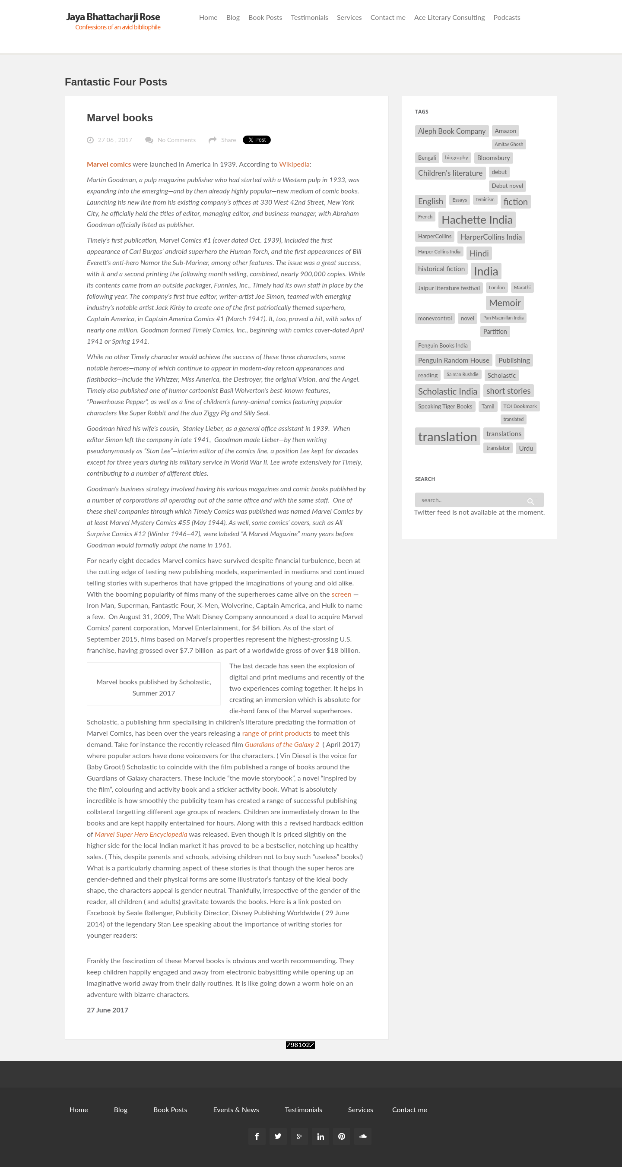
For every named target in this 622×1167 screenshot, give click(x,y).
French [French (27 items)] (425, 216)
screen (341, 594)
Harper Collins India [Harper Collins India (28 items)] (439, 251)
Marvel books (120, 117)
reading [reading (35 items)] (428, 375)
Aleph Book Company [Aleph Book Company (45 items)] (452, 131)
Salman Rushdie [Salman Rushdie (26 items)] (462, 374)
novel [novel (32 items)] (467, 318)
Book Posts (265, 17)
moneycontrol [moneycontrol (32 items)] (435, 318)
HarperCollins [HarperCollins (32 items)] (434, 236)
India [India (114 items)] (486, 271)
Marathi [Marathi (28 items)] (522, 287)
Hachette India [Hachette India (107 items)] (477, 219)
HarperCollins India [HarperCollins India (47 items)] (491, 236)
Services (349, 17)
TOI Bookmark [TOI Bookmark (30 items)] (520, 406)
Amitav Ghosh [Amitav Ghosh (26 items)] (509, 144)
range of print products (277, 733)
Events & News (236, 1109)
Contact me (388, 17)
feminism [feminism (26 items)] (485, 199)
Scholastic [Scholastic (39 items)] (502, 375)
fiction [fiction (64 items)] (516, 201)
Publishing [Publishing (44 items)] (514, 360)
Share (228, 139)
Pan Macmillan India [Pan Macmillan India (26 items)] (503, 317)
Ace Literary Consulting (449, 17)
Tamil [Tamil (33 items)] (488, 406)
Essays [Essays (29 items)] (459, 199)
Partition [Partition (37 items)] (495, 331)
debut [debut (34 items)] (499, 171)
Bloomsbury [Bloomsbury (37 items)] (493, 157)
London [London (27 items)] (497, 287)
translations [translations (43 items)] (503, 433)
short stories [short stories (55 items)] (508, 390)
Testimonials (309, 17)
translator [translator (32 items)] (498, 447)
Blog (233, 17)
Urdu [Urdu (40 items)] (526, 448)
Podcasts (507, 17)
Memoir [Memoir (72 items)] (505, 302)
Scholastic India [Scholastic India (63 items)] (447, 391)
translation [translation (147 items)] (447, 436)
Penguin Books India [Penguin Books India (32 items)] (443, 345)
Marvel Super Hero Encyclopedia (142, 834)
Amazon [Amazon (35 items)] (506, 130)
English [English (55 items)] (430, 201)
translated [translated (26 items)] (514, 419)
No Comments (177, 139)
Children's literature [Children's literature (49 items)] (450, 172)
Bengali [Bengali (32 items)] (427, 157)
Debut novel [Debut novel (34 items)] (507, 185)
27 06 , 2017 (115, 139)
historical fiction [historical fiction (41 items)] (441, 268)
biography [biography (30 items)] (456, 157)
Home (208, 17)
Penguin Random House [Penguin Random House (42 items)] (453, 360)
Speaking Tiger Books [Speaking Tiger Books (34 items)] (445, 406)
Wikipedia (294, 164)
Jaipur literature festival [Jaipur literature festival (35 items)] (449, 287)
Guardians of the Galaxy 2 (282, 744)
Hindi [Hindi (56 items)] (479, 253)
